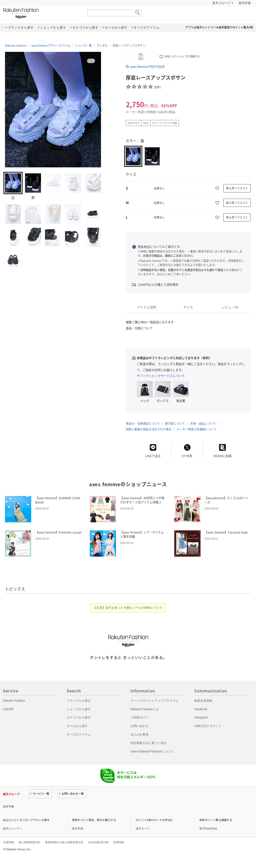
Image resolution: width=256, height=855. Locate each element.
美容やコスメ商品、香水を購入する (94, 820)
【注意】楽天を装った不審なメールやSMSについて (128, 607)
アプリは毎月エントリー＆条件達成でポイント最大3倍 (219, 27)
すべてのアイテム (79, 734)
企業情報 (8, 842)
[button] (6, 109)
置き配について (175, 423)
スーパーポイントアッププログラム (154, 700)
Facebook (200, 709)
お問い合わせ (139, 726)
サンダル (102, 46)
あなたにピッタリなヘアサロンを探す (26, 820)
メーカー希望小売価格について (196, 429)
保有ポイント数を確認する (215, 820)
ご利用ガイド (139, 717)
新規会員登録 (203, 700)
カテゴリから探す (79, 717)
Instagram (201, 717)
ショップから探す (79, 709)
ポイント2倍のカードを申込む (154, 820)
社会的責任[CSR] (98, 842)
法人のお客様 (139, 734)
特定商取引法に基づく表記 (148, 743)
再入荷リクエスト (237, 188)
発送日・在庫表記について (143, 423)
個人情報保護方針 (29, 842)
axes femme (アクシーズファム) (51, 46)
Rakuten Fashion (41, 13)
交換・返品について (203, 423)
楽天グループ (221, 3)
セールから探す (77, 726)
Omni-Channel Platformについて (152, 751)
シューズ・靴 (84, 46)
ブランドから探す (79, 700)
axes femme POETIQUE (147, 66)
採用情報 (118, 842)
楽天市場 (244, 3)
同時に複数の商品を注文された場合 (149, 429)
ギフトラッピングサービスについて (161, 376)
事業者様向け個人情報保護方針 (64, 842)
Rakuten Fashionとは (144, 709)
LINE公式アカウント (208, 726)
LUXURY (8, 709)
